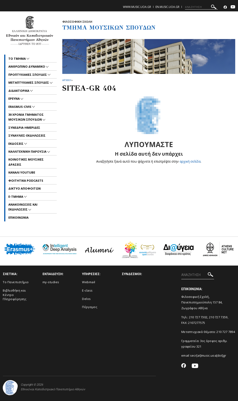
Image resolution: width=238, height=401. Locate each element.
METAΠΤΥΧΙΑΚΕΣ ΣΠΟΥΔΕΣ (29, 82)
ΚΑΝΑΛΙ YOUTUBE (21, 172)
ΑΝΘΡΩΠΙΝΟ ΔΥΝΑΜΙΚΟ (27, 66)
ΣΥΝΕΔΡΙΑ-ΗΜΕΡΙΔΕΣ (24, 127)
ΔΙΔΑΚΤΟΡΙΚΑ (19, 91)
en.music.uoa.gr (167, 7)
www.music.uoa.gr (137, 7)
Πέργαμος (89, 307)
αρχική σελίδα (190, 161)
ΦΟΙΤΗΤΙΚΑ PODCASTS (25, 180)
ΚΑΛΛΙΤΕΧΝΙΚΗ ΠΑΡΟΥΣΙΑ (27, 151)
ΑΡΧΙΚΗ (66, 80)
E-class (87, 290)
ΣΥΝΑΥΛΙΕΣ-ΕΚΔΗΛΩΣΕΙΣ (27, 135)
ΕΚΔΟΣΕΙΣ (16, 143)
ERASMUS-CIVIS (20, 107)
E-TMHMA (16, 196)
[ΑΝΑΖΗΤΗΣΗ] (201, 7)
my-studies (51, 282)
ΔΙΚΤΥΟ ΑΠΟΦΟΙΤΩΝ (24, 188)
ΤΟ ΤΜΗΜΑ (17, 58)
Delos (86, 299)
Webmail (88, 282)
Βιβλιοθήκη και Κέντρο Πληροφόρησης (14, 294)
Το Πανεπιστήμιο (16, 282)
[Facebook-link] (225, 7)
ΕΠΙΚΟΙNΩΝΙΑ (18, 217)
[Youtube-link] (233, 7)
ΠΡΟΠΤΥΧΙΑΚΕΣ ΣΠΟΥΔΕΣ (28, 74)
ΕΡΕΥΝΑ (14, 98)
